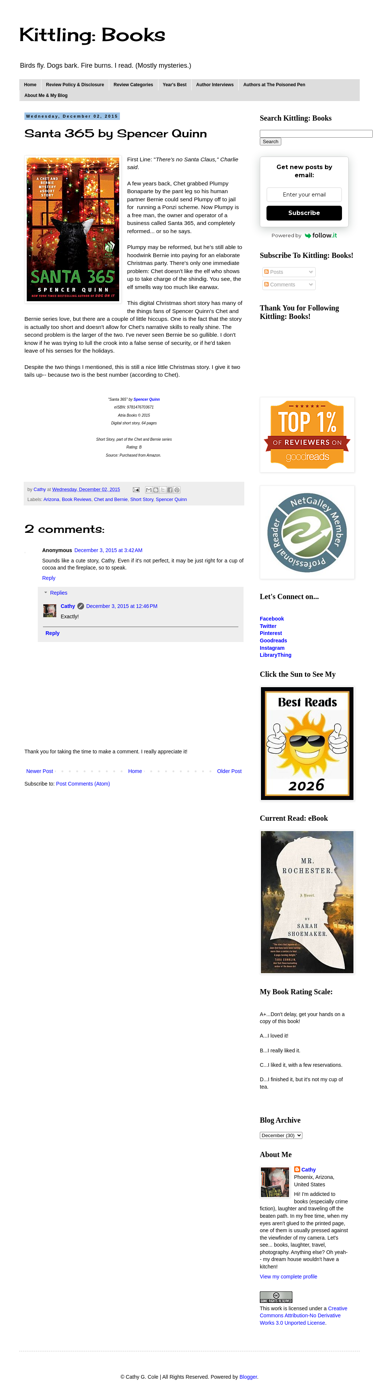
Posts (273, 272)
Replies (58, 593)
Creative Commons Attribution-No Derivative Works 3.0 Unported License (304, 1315)
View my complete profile (288, 1277)
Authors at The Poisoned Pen (274, 84)
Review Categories (133, 84)
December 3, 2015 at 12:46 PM (122, 606)
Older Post (229, 771)
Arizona (51, 499)
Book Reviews (76, 499)
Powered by (304, 235)
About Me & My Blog (46, 95)
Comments (279, 285)
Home (30, 84)
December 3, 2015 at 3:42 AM (108, 550)
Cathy (68, 606)
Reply (49, 578)
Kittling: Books (92, 34)
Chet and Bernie (111, 499)
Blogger (248, 1377)
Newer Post (39, 771)
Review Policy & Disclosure (75, 84)
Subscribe (304, 212)
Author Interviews (215, 84)
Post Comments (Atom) (83, 784)
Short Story (141, 499)
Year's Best (175, 84)
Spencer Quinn (171, 499)
